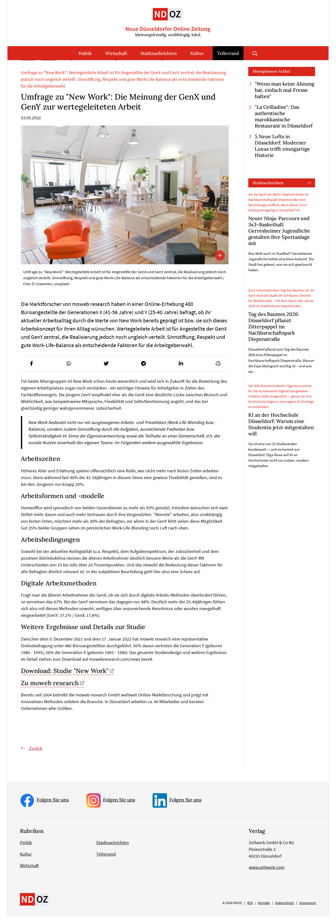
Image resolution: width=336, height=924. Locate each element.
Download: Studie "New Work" (64, 678)
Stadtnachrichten (159, 53)
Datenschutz (284, 910)
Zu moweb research (50, 690)
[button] (31, 371)
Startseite (28, 66)
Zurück (35, 756)
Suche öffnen (255, 53)
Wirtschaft (116, 53)
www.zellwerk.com (266, 874)
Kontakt (264, 910)
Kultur (197, 53)
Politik (85, 53)
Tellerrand (228, 53)
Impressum (307, 910)
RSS (250, 910)
